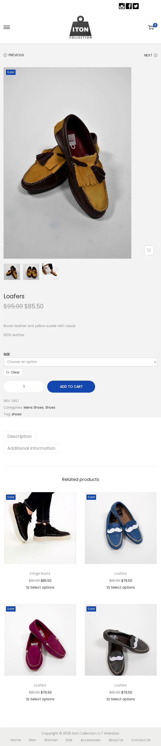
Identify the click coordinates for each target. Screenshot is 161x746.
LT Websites (109, 733)
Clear (13, 372)
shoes (17, 414)
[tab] (80, 436)
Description (19, 436)
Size (7, 354)
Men (32, 740)
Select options (40, 587)
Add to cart (71, 386)
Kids (69, 740)
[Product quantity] (24, 386)
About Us (116, 740)
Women (51, 740)
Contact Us (141, 740)
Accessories (90, 740)
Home (16, 740)
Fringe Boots (40, 573)
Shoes (50, 407)
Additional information (31, 448)
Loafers (121, 573)
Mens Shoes (34, 407)
